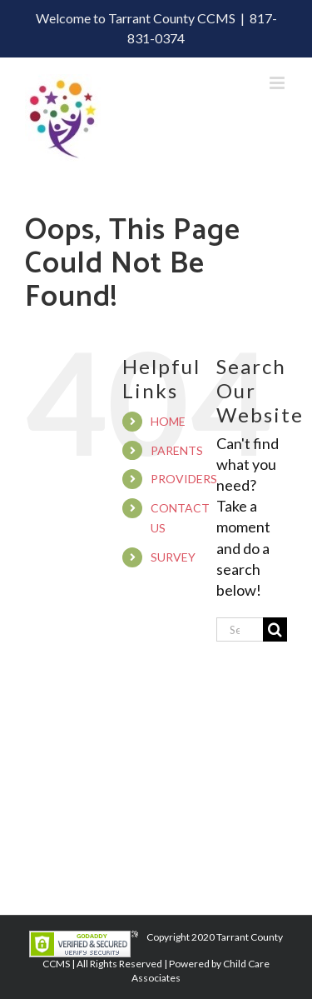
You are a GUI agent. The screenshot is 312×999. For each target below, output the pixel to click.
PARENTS (177, 450)
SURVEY (173, 557)
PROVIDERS (184, 479)
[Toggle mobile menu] (278, 83)
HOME (168, 421)
